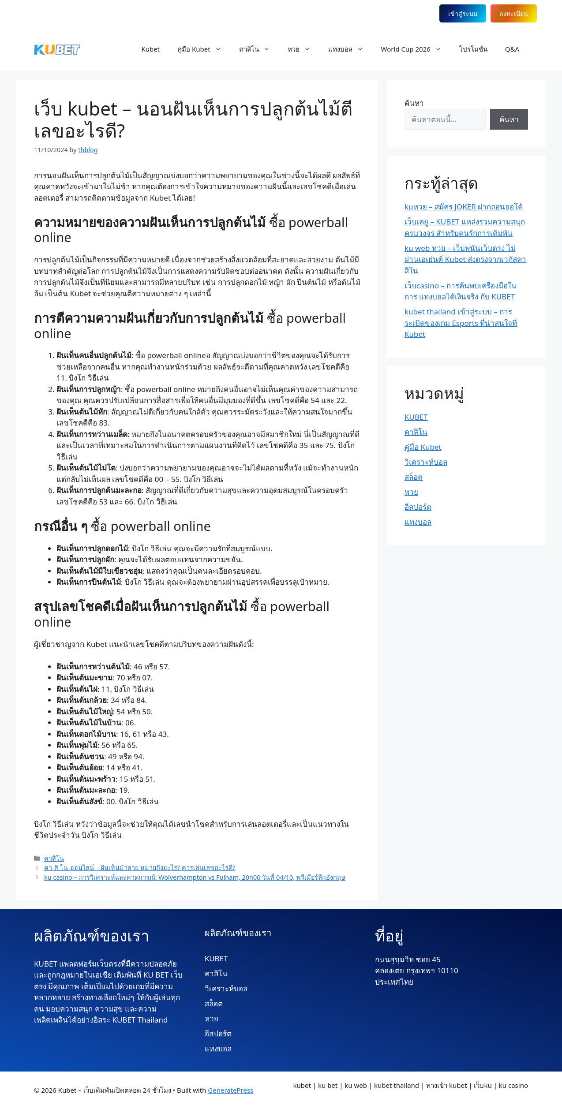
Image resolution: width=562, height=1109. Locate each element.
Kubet (150, 49)
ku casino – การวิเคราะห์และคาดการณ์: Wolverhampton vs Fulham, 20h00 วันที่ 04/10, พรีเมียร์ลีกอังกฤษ (194, 877)
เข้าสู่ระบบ (462, 13)
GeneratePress (230, 1090)
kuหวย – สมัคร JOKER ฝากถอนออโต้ (464, 207)
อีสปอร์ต (418, 507)
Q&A (512, 49)
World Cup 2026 (415, 49)
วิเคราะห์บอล (426, 462)
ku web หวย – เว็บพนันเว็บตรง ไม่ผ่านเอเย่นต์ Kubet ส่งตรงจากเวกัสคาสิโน (465, 259)
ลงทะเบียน (513, 13)
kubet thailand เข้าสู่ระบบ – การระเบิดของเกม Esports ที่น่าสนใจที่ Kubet (461, 322)
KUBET (416, 417)
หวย (303, 49)
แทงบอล (350, 49)
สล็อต (414, 477)
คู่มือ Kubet (203, 49)
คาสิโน (259, 49)
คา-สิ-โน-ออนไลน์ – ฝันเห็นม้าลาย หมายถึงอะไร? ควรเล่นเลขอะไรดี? (139, 867)
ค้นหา (414, 103)
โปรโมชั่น (473, 49)
